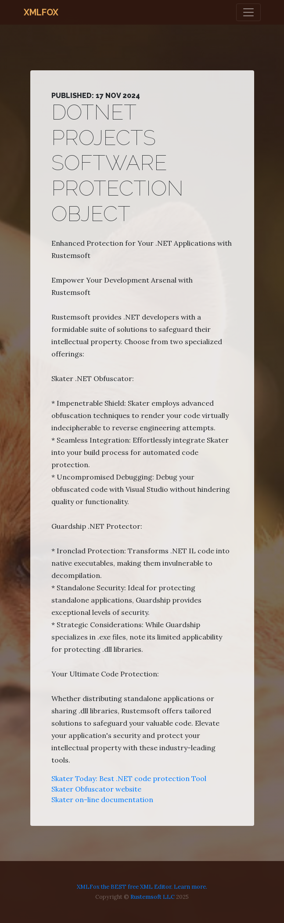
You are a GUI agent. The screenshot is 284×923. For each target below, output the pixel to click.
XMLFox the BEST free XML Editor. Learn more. (142, 886)
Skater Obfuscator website (96, 789)
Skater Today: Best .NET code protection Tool (128, 778)
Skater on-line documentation (102, 799)
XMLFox (41, 12)
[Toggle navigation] (248, 12)
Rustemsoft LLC (152, 897)
